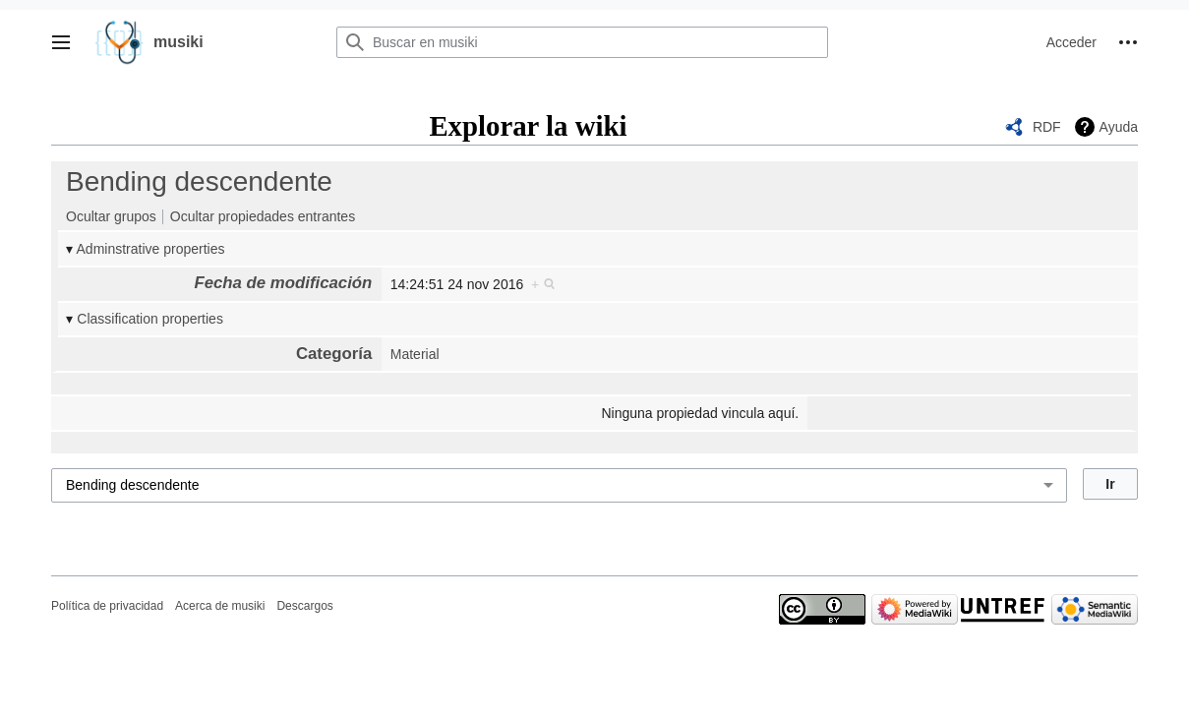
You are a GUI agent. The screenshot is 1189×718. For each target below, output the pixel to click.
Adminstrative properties (151, 249)
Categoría (334, 353)
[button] (61, 42)
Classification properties (150, 319)
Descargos (304, 606)
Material (415, 354)
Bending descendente (199, 181)
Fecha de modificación (283, 282)
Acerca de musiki (220, 606)
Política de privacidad (107, 606)
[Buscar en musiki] (582, 42)
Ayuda (1119, 127)
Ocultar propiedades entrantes (262, 216)
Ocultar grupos (111, 216)
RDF (1047, 127)
